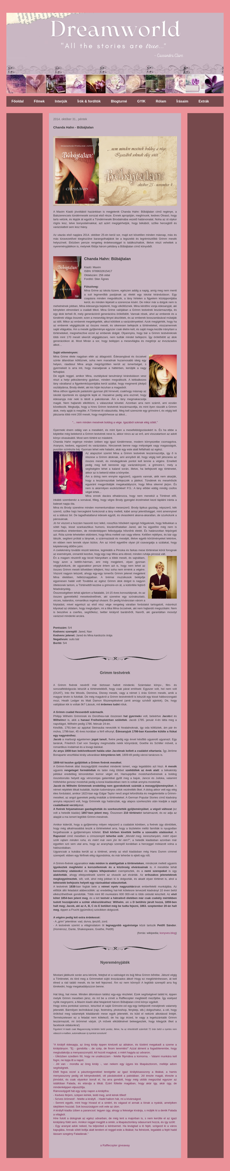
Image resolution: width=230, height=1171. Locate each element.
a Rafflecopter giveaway (115, 1145)
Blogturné (119, 101)
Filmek (39, 101)
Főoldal (18, 101)
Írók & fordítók (89, 101)
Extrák (203, 101)
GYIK (141, 101)
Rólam (161, 101)
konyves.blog (168, 933)
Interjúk (61, 101)
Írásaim (182, 101)
